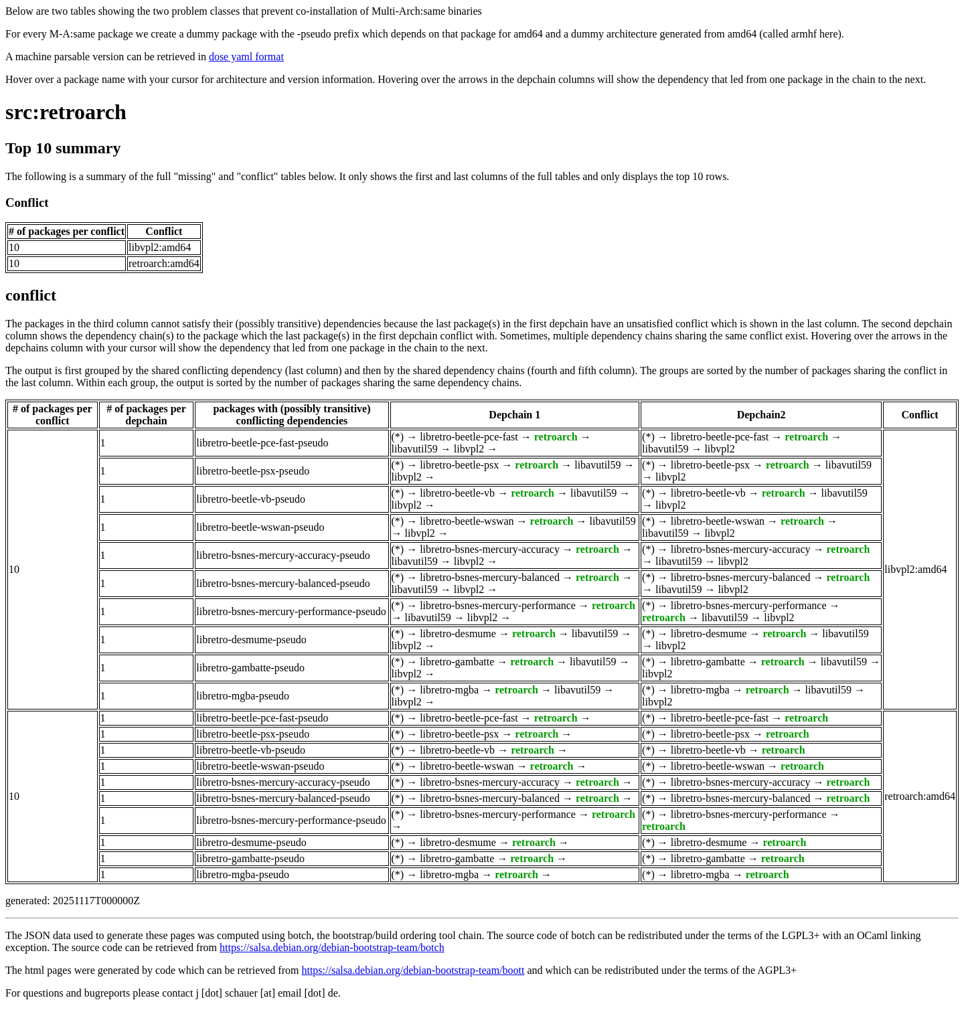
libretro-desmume (458, 633)
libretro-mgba (449, 689)
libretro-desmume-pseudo (251, 639)
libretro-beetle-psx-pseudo (252, 471)
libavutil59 (415, 448)
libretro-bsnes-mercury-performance (498, 605)
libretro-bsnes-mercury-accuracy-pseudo (283, 555)
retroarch (556, 436)
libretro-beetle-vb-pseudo (250, 499)
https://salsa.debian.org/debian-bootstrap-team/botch (332, 947)
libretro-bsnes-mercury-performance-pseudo (291, 611)
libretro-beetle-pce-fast (469, 436)
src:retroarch (66, 112)
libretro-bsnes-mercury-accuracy (490, 549)
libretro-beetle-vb (457, 493)
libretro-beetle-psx (459, 465)
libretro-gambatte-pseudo (250, 667)
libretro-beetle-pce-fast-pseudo (262, 442)
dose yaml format (246, 56)
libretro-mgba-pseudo (242, 695)
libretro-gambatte (457, 661)
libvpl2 (469, 448)
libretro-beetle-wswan (466, 521)
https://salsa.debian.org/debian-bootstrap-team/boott (412, 970)
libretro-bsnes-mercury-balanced (490, 577)
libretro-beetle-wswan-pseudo (260, 527)
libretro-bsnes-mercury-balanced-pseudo (283, 583)
